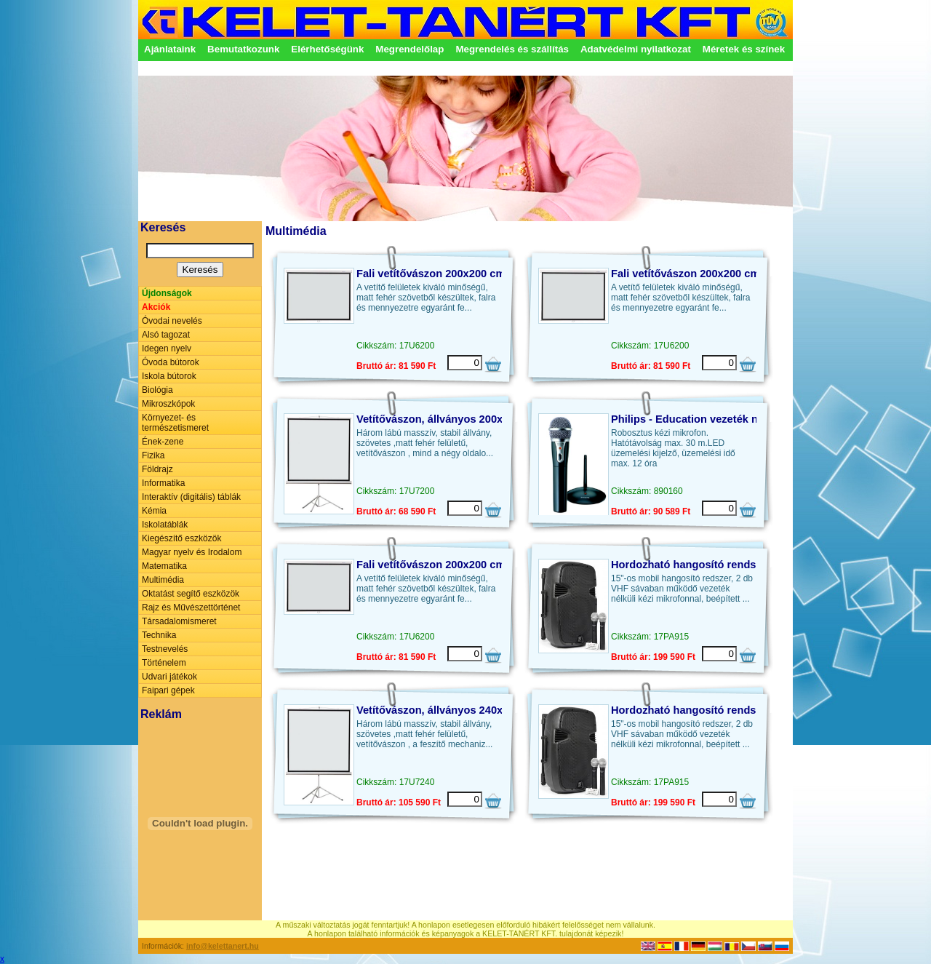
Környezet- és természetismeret (175, 423)
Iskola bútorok (169, 376)
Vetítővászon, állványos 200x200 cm (447, 419)
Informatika (163, 483)
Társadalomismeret (179, 621)
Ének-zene (162, 442)
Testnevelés (165, 649)
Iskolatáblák (165, 524)
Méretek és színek (744, 49)
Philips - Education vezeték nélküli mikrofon (722, 419)
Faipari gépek (168, 690)
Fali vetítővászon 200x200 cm (430, 273)
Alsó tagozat (166, 335)
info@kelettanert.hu (222, 945)
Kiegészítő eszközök (181, 538)
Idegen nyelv (166, 348)
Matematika (164, 566)
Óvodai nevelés (172, 321)
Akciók (156, 307)
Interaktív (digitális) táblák (191, 497)
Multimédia (163, 580)
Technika (159, 635)
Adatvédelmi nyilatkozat (635, 49)
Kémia (154, 511)
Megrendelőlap (409, 49)
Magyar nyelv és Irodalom (191, 552)
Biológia (157, 390)
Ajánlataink (170, 49)
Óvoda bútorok (170, 362)
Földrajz (157, 469)
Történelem (164, 663)
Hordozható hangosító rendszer (691, 564)
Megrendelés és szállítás (512, 49)
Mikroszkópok (168, 404)
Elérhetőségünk (327, 49)
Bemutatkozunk (243, 49)
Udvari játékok (169, 677)
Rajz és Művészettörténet (191, 607)
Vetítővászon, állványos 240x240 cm (447, 710)
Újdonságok (167, 293)
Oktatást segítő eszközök (190, 594)
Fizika (153, 455)
